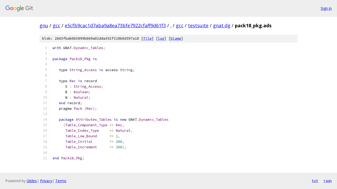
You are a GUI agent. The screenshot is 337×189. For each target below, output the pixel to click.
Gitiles (32, 180)
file (147, 38)
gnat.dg (221, 25)
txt (315, 180)
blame (176, 38)
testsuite (198, 25)
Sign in (326, 8)
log (161, 38)
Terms (60, 180)
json (327, 180)
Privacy (46, 180)
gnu (43, 25)
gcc (56, 25)
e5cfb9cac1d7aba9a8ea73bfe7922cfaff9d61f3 (115, 25)
